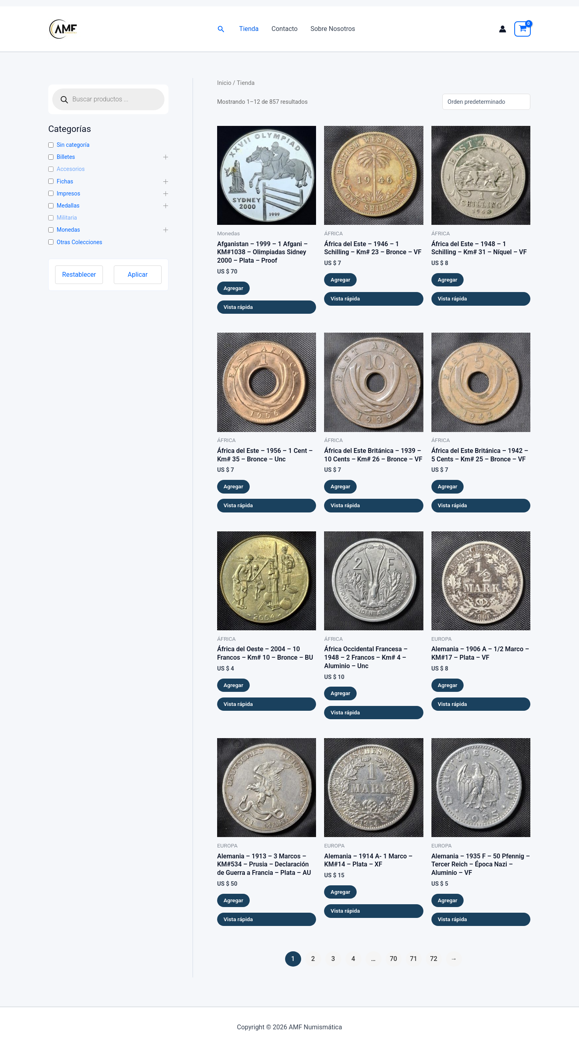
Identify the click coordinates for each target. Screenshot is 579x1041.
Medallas (68, 205)
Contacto (284, 29)
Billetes (66, 157)
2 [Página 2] (313, 959)
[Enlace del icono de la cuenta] (502, 29)
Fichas (65, 181)
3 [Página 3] (333, 959)
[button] (221, 29)
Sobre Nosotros (332, 29)
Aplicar (138, 274)
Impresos (68, 193)
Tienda (249, 29)
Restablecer (79, 274)
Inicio (224, 82)
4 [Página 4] (353, 959)
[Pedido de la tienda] (486, 102)
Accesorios (71, 169)
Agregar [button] (233, 288)
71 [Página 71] (413, 959)
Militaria (67, 217)
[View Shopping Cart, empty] (522, 29)
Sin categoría (73, 145)
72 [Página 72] (433, 959)
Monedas (68, 229)
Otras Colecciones (79, 242)
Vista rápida (238, 307)
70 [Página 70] (393, 959)
